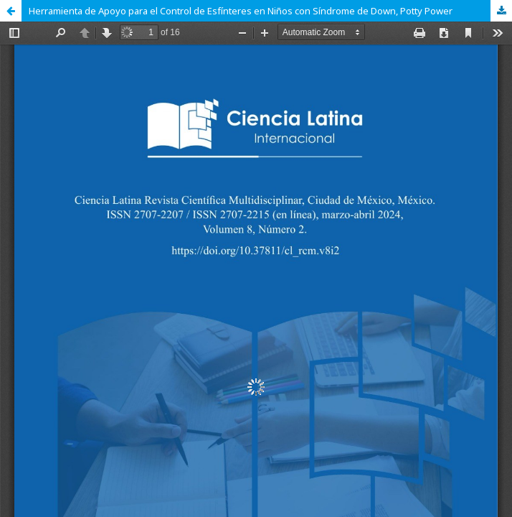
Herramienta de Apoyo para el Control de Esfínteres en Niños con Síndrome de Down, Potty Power (240, 10)
